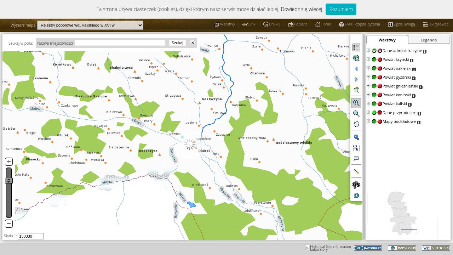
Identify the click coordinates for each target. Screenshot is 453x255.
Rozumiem (341, 9)
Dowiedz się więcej (301, 9)
